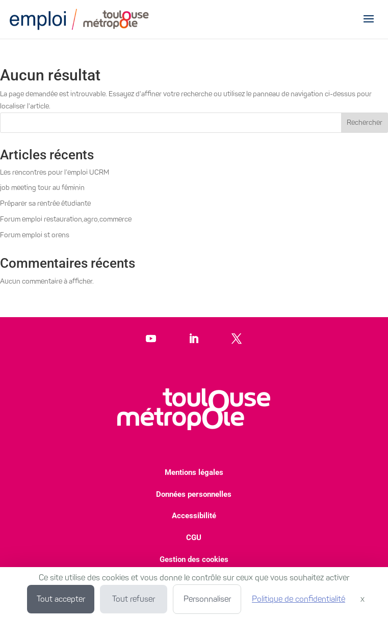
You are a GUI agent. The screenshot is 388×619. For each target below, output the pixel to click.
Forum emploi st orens (34, 235)
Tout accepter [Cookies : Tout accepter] (61, 599)
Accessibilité (194, 515)
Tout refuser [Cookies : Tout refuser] (133, 599)
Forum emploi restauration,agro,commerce (66, 219)
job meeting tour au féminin (42, 187)
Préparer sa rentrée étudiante (45, 203)
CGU (193, 537)
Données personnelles (193, 494)
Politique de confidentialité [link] (298, 599)
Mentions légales (194, 472)
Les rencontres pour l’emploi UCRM (54, 172)
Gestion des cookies (194, 559)
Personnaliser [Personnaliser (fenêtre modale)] (207, 599)
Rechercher (364, 122)
